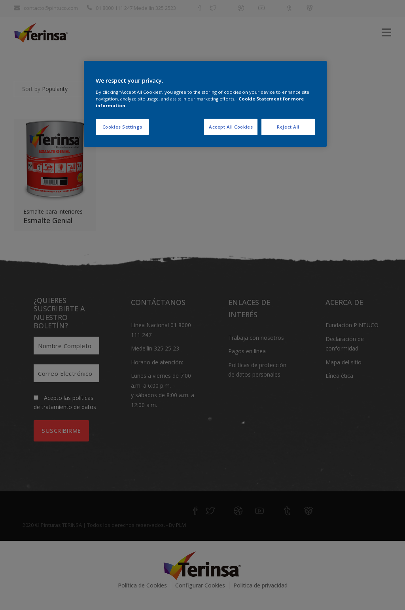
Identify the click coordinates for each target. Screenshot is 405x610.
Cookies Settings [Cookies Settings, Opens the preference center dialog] (122, 127)
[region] (205, 104)
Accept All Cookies (231, 127)
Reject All (288, 127)
